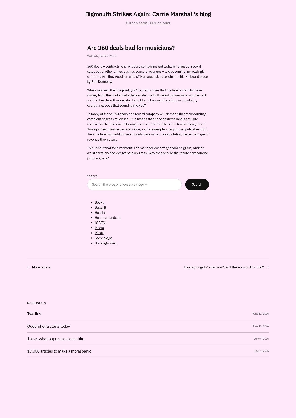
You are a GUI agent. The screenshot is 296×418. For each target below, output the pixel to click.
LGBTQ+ (101, 223)
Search (92, 176)
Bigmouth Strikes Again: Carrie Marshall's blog (148, 14)
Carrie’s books (136, 23)
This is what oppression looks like (55, 338)
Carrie (103, 56)
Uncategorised (106, 243)
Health (100, 212)
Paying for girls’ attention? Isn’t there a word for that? (224, 267)
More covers (41, 267)
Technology (103, 238)
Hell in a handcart (108, 217)
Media (99, 228)
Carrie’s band (160, 23)
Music (113, 56)
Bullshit (100, 207)
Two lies (34, 313)
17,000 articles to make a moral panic (59, 351)
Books (99, 202)
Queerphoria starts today (48, 326)
